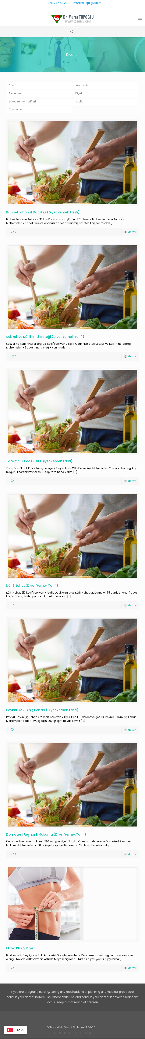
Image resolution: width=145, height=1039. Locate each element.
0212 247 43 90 (57, 3)
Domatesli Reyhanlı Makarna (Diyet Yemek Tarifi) (46, 835)
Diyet (78, 94)
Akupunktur (82, 85)
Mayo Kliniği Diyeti (20, 948)
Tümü (13, 85)
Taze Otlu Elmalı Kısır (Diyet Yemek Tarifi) (39, 461)
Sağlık (79, 102)
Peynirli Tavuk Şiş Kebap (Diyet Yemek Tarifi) (42, 710)
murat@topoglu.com (87, 3)
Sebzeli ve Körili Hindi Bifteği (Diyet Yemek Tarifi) (45, 337)
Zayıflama (15, 110)
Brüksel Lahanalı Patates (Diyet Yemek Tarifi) (43, 212)
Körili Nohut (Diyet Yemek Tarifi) (32, 586)
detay (132, 232)
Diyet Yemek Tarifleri (23, 102)
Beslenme (15, 94)
